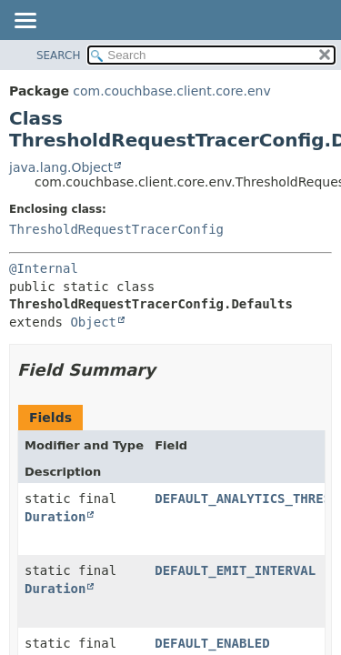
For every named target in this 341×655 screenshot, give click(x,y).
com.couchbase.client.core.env (171, 91)
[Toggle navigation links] (24, 22)
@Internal (43, 268)
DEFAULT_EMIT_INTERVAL (235, 570)
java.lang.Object (61, 167)
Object (93, 322)
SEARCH (58, 55)
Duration (55, 516)
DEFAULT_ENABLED (212, 643)
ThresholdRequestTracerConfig (116, 229)
